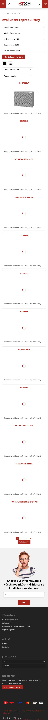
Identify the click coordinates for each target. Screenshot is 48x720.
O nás (4, 644)
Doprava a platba (8, 630)
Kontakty (5, 647)
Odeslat (24, 602)
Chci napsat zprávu (12, 687)
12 (17, 70)
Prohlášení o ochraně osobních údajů (16, 626)
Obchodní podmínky (10, 620)
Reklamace (6, 623)
